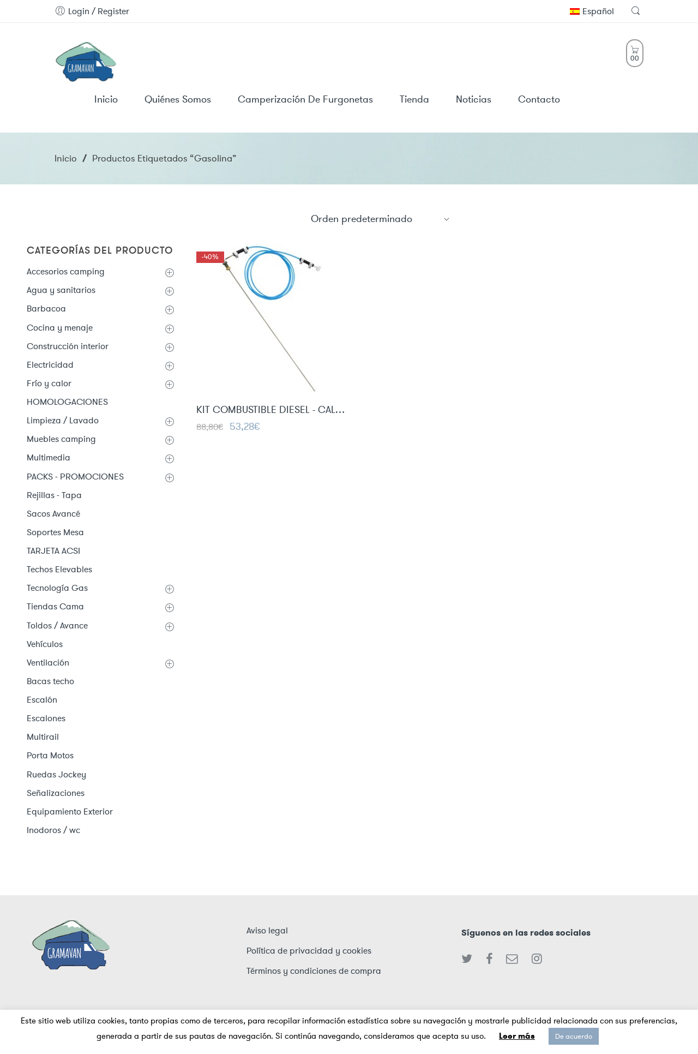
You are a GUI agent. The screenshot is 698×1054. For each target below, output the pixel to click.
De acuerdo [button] (573, 1036)
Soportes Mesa (55, 532)
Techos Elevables (59, 569)
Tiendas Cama (55, 606)
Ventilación (48, 662)
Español (592, 11)
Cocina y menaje (60, 327)
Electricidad (50, 365)
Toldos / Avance (57, 625)
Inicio (66, 158)
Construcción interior (68, 346)
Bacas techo (50, 681)
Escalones (46, 718)
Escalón (42, 699)
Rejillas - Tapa (54, 495)
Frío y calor (49, 383)
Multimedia (48, 457)
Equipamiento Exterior (70, 811)
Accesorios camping (66, 271)
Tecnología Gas (57, 588)
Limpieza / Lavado (63, 420)
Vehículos (45, 644)
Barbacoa (46, 308)
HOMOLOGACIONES (67, 402)
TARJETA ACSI (53, 551)
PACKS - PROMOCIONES (75, 476)
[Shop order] (380, 218)
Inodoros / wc (53, 830)
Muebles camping (61, 439)
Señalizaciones (56, 793)
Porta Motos (50, 755)
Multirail (43, 737)
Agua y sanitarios (61, 290)
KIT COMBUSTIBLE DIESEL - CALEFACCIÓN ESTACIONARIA (271, 411)
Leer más (517, 1036)
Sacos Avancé (53, 513)
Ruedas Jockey (56, 774)
